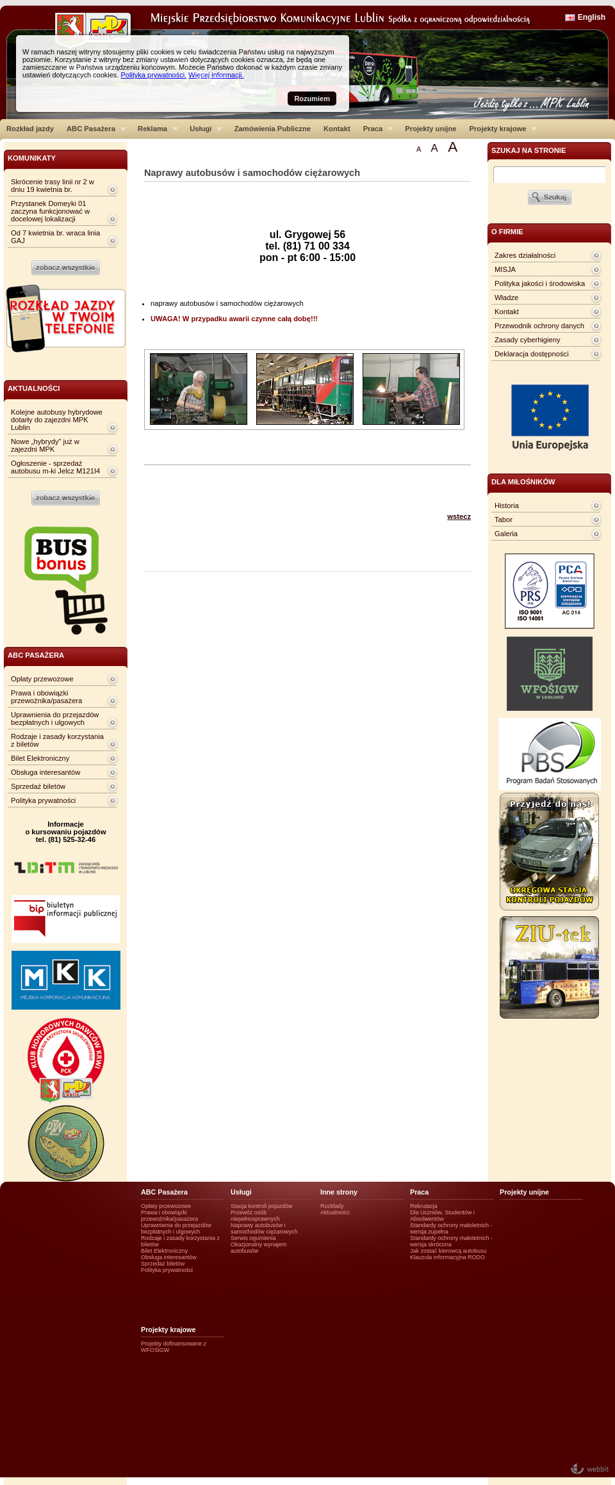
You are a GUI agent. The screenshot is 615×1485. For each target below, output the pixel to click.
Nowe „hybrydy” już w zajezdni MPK (45, 445)
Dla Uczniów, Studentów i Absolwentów (442, 1215)
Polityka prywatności (43, 800)
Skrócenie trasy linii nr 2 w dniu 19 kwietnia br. (52, 185)
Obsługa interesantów (45, 772)
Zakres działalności (525, 255)
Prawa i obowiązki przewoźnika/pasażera (46, 696)
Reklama (154, 128)
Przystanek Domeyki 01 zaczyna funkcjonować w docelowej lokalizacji (50, 211)
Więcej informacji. (215, 75)
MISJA (505, 269)
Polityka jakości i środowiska (540, 283)
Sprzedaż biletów (38, 786)
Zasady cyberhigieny (528, 340)
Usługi (202, 128)
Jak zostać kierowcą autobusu (448, 1251)
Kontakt (337, 128)
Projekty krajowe (500, 128)
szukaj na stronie (528, 150)
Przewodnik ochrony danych (539, 326)
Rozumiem (312, 98)
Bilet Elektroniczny (40, 758)
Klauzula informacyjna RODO (447, 1257)
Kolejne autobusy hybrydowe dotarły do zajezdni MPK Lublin (56, 419)
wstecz (459, 516)
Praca (375, 128)
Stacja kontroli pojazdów (262, 1206)
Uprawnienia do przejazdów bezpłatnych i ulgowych (55, 718)
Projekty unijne (430, 128)
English (591, 17)
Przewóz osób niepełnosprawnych (255, 1215)
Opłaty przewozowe (42, 679)
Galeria (506, 533)
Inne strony (338, 1192)
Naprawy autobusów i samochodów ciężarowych (264, 1228)
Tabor (503, 519)
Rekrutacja (424, 1206)
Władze (506, 297)
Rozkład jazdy (30, 128)
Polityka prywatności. (153, 75)
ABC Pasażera (93, 128)
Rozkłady (332, 1206)
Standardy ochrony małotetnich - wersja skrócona (451, 1241)
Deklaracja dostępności (532, 354)
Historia (507, 505)
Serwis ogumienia (253, 1238)
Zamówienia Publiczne (272, 128)
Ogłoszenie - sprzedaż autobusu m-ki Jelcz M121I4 (55, 467)
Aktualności (335, 1212)
